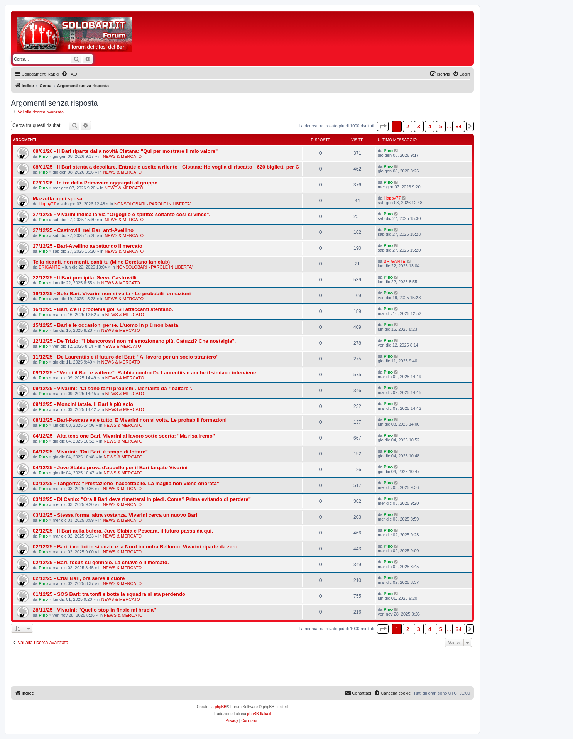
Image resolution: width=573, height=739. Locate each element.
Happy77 (47, 203)
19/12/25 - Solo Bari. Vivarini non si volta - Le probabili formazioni (112, 293)
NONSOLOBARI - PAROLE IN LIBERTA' (152, 203)
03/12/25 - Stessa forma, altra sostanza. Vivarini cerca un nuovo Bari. (116, 515)
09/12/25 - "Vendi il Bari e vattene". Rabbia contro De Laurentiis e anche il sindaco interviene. (145, 372)
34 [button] (458, 126)
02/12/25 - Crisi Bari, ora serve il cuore (79, 578)
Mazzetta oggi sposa (57, 198)
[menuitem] (69, 74)
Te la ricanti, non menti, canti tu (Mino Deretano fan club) (101, 262)
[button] (383, 126)
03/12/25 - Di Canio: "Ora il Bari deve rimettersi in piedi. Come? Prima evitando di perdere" (142, 499)
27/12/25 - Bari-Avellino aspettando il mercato (87, 246)
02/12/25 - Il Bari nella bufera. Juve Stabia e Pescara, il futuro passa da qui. (123, 531)
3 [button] (418, 126)
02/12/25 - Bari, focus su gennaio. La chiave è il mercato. (101, 562)
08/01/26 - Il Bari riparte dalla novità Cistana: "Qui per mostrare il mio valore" (125, 151)
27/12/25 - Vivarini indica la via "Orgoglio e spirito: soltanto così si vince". (121, 214)
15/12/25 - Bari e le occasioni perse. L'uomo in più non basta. (106, 325)
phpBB (220, 707)
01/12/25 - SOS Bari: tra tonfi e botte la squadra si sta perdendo (109, 594)
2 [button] (407, 126)
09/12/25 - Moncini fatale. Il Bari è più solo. (84, 404)
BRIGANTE (49, 267)
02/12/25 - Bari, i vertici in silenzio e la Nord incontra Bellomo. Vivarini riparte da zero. (136, 547)
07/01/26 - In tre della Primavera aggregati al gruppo (95, 183)
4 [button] (429, 126)
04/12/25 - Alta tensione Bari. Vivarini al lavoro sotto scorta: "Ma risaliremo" (124, 436)
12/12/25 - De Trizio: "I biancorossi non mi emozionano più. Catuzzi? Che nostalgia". (134, 341)
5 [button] (440, 126)
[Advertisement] (277, 34)
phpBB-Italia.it (259, 714)
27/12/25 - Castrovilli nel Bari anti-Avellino (83, 230)
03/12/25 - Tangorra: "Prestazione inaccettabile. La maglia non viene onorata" (126, 483)
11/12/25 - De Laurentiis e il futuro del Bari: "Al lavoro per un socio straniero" (126, 357)
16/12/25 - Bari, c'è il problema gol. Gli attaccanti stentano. (103, 309)
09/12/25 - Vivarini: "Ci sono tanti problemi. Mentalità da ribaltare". (112, 388)
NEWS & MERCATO (122, 156)
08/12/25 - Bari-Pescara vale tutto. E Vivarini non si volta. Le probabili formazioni (130, 420)
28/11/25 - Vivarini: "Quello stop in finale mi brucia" (94, 610)
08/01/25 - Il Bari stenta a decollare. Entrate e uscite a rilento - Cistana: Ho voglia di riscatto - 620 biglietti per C (166, 167)
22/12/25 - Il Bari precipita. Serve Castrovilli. (85, 278)
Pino (43, 156)
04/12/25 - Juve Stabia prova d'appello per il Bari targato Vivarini (110, 467)
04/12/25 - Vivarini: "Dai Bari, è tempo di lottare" (90, 452)
